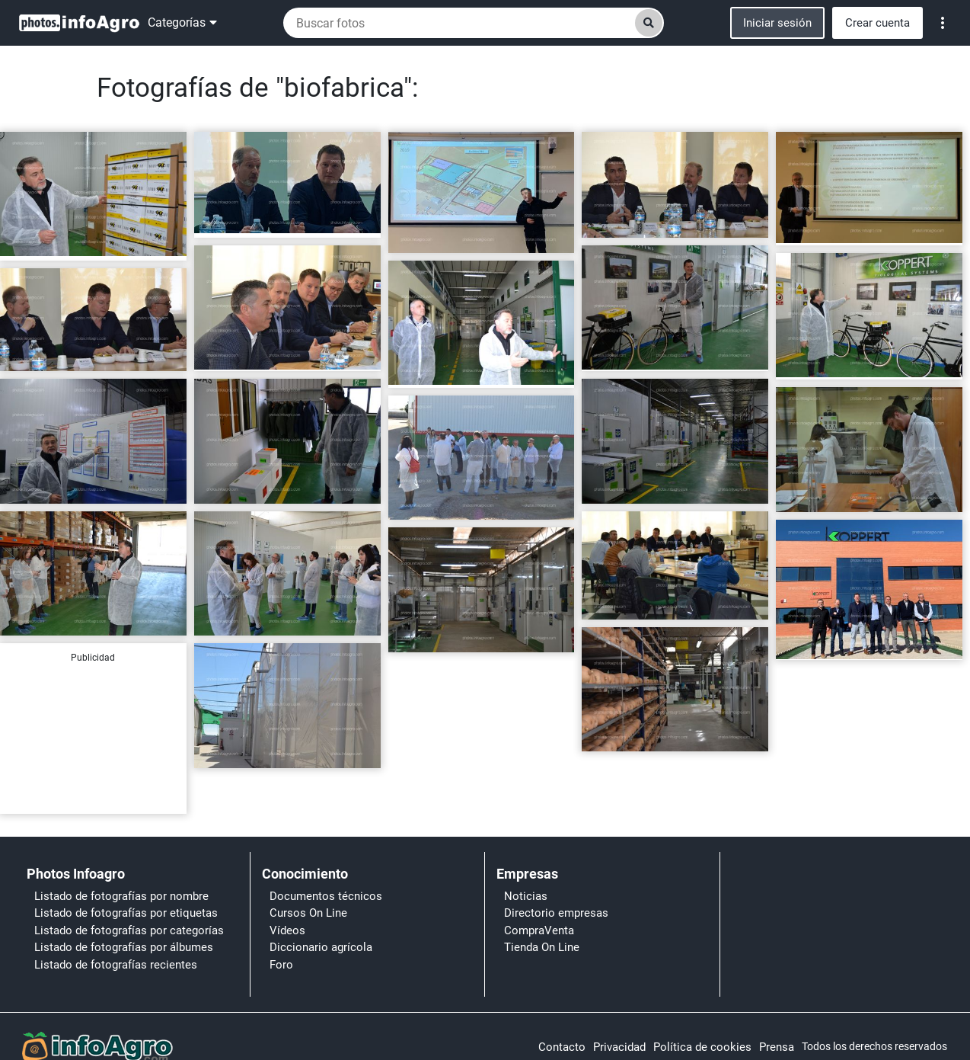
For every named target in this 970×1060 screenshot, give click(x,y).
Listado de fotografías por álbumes (123, 947)
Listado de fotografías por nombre (121, 896)
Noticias (525, 896)
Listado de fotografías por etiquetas (126, 913)
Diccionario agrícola (321, 947)
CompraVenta (539, 930)
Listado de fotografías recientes (115, 965)
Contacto (562, 1047)
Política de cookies (702, 1047)
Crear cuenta (877, 23)
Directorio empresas (556, 913)
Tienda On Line (541, 947)
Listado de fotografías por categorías (129, 930)
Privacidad (619, 1047)
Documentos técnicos (326, 896)
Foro (281, 965)
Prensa (776, 1047)
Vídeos (287, 930)
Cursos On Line (308, 913)
